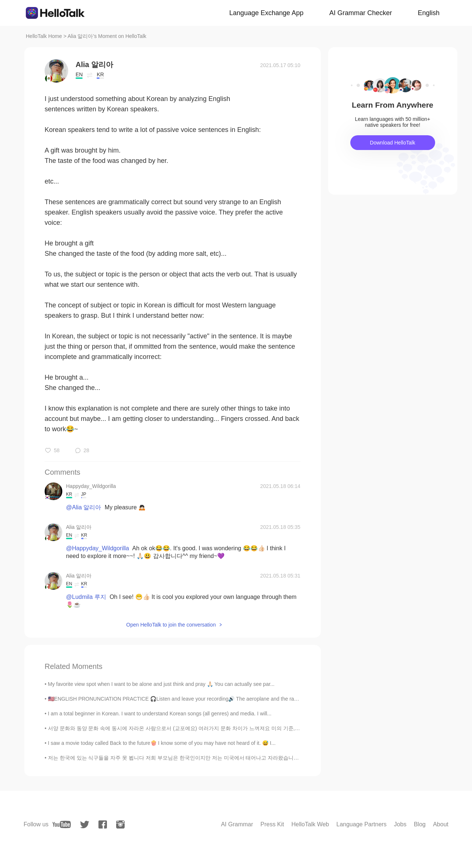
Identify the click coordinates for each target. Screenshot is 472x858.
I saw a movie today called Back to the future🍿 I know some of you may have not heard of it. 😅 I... (162, 743)
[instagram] (120, 824)
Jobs (400, 824)
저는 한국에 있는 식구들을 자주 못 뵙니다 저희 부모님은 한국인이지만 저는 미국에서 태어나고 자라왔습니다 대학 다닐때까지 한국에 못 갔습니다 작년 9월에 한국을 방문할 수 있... (254, 758)
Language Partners (361, 824)
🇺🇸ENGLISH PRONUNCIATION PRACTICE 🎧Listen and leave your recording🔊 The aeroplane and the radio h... (179, 699)
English (429, 13)
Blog (420, 824)
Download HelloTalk (392, 143)
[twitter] (84, 825)
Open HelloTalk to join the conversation (171, 625)
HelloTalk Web (310, 824)
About (440, 824)
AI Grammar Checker (360, 13)
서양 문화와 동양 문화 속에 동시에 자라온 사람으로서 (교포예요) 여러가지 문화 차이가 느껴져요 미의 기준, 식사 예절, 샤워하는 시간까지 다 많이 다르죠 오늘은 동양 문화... (246, 728)
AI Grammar (237, 824)
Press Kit (272, 824)
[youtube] (61, 824)
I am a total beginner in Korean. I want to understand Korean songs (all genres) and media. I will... (159, 713)
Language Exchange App (266, 13)
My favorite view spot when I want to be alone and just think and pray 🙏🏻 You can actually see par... (161, 684)
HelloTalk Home (44, 36)
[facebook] (102, 824)
